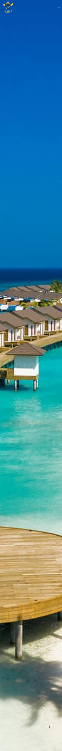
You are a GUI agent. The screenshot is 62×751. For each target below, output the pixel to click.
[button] (49, 727)
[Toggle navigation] (59, 9)
